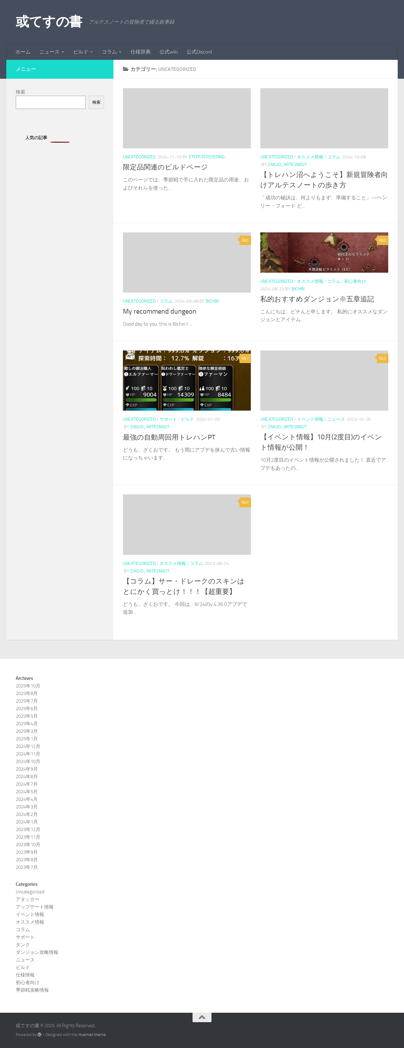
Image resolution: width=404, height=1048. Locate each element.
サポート (168, 419)
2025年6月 (27, 708)
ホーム (23, 52)
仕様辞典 (140, 52)
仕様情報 (25, 975)
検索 (20, 92)
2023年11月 (28, 837)
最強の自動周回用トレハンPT (169, 437)
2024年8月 (27, 776)
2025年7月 (27, 701)
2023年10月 (28, 844)
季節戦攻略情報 (32, 990)
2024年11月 (28, 754)
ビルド (80, 52)
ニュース (49, 52)
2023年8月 (27, 860)
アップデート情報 (35, 907)
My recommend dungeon (159, 311)
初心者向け (355, 281)
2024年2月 (27, 814)
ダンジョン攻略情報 (37, 952)
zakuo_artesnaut (287, 164)
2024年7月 (27, 784)
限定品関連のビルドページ (165, 167)
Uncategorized (139, 157)
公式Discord (199, 52)
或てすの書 (49, 22)
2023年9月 (27, 852)
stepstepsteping (207, 157)
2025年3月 (27, 731)
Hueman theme (92, 1034)
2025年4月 (27, 723)
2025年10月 (28, 686)
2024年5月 (27, 792)
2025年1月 (27, 739)
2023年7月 (27, 867)
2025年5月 (27, 716)
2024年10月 (28, 761)
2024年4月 (27, 799)
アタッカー (27, 899)
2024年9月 (27, 769)
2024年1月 (27, 822)
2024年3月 (27, 807)
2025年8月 (27, 693)
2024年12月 (28, 746)
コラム (109, 52)
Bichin (212, 301)
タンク (23, 945)
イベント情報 (310, 419)
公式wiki (168, 52)
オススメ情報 (310, 157)
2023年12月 (28, 829)
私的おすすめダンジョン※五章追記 (317, 299)
